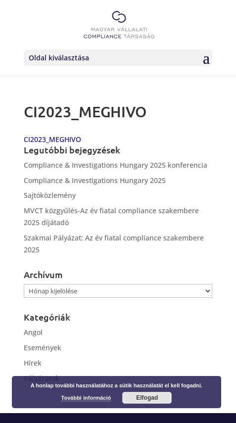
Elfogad (147, 397)
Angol (33, 332)
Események (42, 347)
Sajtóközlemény (50, 195)
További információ (86, 398)
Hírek (33, 363)
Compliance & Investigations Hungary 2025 (95, 180)
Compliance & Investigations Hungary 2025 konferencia (115, 165)
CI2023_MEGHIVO (52, 139)
